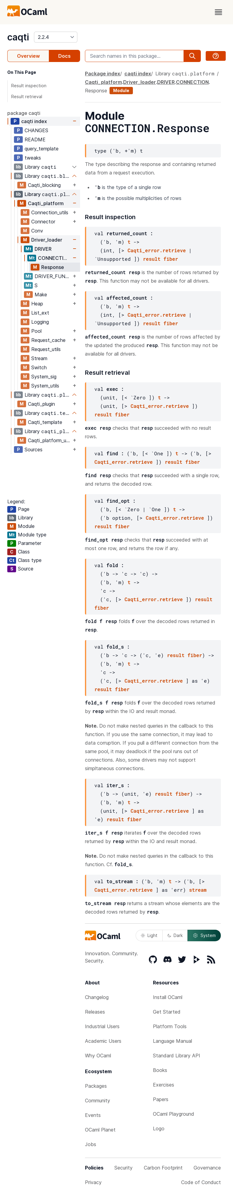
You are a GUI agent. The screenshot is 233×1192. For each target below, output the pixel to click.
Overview (28, 56)
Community (97, 1100)
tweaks (33, 158)
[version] (55, 37)
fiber (171, 259)
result (151, 259)
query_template (42, 149)
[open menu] (218, 12)
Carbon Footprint (163, 1168)
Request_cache (48, 340)
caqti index (34, 121)
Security (123, 1168)
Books (160, 1070)
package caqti (23, 113)
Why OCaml (98, 1055)
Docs (64, 56)
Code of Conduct (201, 1182)
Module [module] (121, 90)
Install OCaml (167, 997)
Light (149, 935)
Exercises (163, 1085)
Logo (158, 1128)
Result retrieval (26, 96)
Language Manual (172, 1041)
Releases (95, 1012)
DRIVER (43, 249)
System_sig (43, 377)
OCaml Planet (100, 1130)
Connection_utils (49, 212)
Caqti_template (45, 422)
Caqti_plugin (41, 404)
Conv (37, 231)
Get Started (167, 1012)
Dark (175, 935)
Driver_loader (46, 240)
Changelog (97, 997)
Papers (160, 1099)
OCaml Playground (173, 1114)
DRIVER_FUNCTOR (53, 276)
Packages (96, 1086)
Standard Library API (176, 1055)
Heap (37, 304)
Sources (33, 449)
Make (41, 294)
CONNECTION (54, 258)
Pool (36, 331)
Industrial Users (102, 1026)
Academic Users (103, 1041)
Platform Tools (170, 1026)
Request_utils (46, 349)
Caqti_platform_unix (49, 440)
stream (198, 890)
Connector (43, 222)
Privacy (93, 1182)
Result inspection (28, 85)
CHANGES (36, 130)
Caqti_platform (46, 203)
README (35, 139)
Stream (39, 358)
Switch (39, 367)
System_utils (45, 386)
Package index (102, 74)
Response (52, 267)
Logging (40, 322)
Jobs (90, 1144)
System (204, 935)
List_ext (40, 313)
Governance (207, 1168)
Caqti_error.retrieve (156, 250)
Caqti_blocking (44, 185)
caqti (18, 37)
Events (93, 1115)
